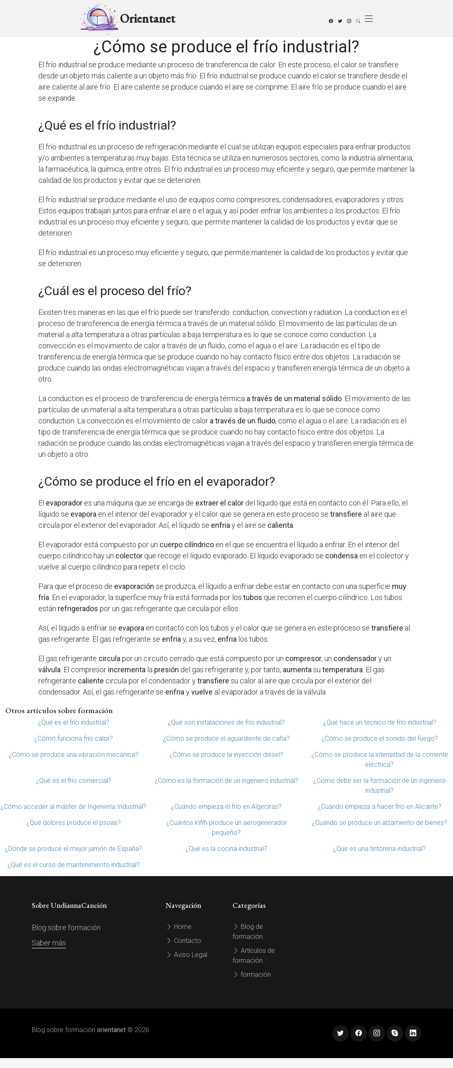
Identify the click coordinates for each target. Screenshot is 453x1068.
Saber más (49, 942)
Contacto (183, 941)
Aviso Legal (186, 955)
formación (251, 974)
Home (179, 927)
